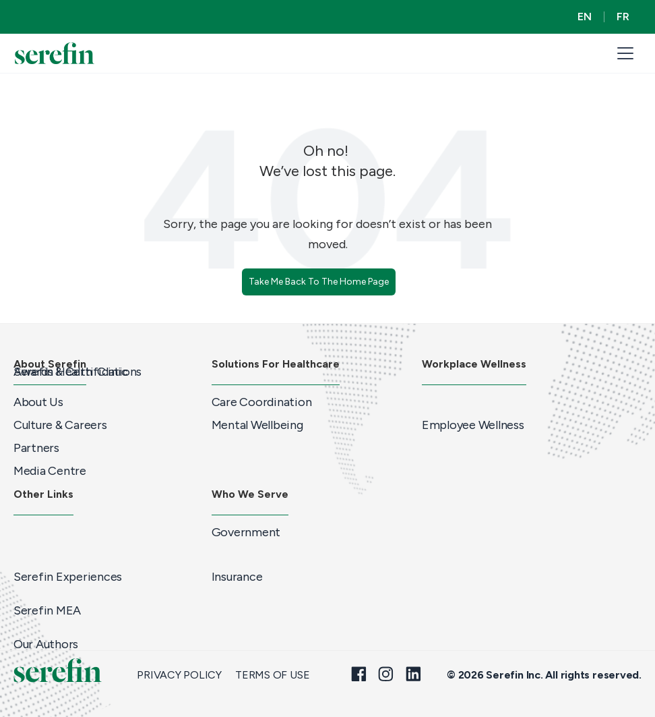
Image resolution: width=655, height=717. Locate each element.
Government (246, 532)
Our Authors (45, 644)
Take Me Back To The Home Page (319, 281)
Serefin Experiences (67, 577)
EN (585, 16)
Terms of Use (272, 675)
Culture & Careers (60, 425)
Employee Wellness (473, 425)
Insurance (237, 577)
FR (623, 16)
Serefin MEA (47, 610)
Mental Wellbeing (257, 425)
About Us (38, 402)
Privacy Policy (179, 675)
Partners (36, 448)
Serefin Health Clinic (70, 372)
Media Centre (49, 471)
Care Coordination (262, 402)
